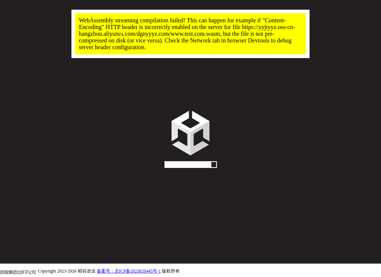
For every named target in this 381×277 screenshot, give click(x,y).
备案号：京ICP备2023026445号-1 (129, 271)
